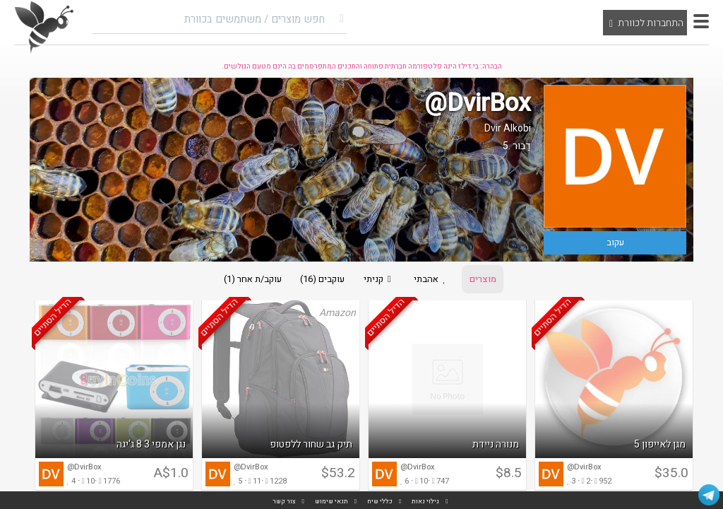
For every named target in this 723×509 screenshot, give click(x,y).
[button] (701, 21)
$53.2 (338, 474)
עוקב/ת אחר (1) (249, 279)
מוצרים (485, 279)
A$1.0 (171, 474)
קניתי (379, 279)
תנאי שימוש (331, 501)
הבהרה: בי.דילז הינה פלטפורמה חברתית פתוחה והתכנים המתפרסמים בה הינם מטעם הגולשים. (362, 66)
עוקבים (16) (321, 279)
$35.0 (671, 474)
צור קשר (284, 501)
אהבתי (434, 279)
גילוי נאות (425, 501)
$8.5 (509, 474)
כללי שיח (380, 501)
